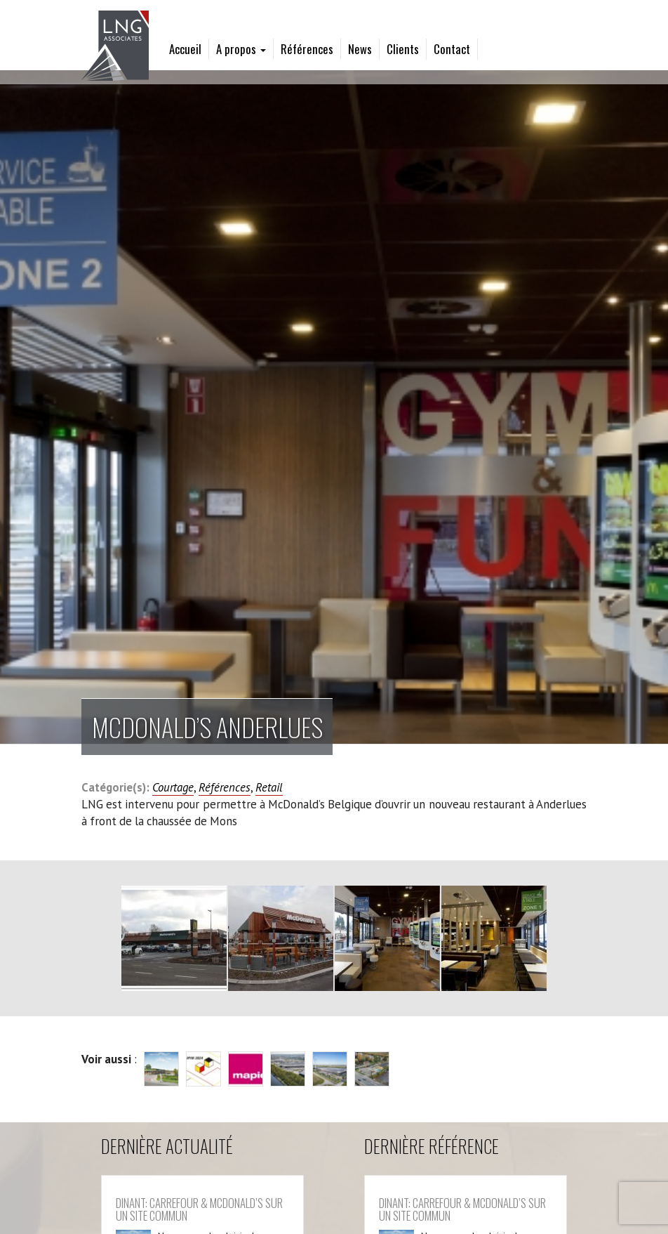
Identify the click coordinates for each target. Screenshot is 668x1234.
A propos (241, 49)
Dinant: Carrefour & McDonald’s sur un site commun (199, 1209)
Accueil (185, 49)
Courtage (173, 787)
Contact (452, 49)
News (360, 49)
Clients (403, 49)
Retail (269, 787)
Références (307, 49)
